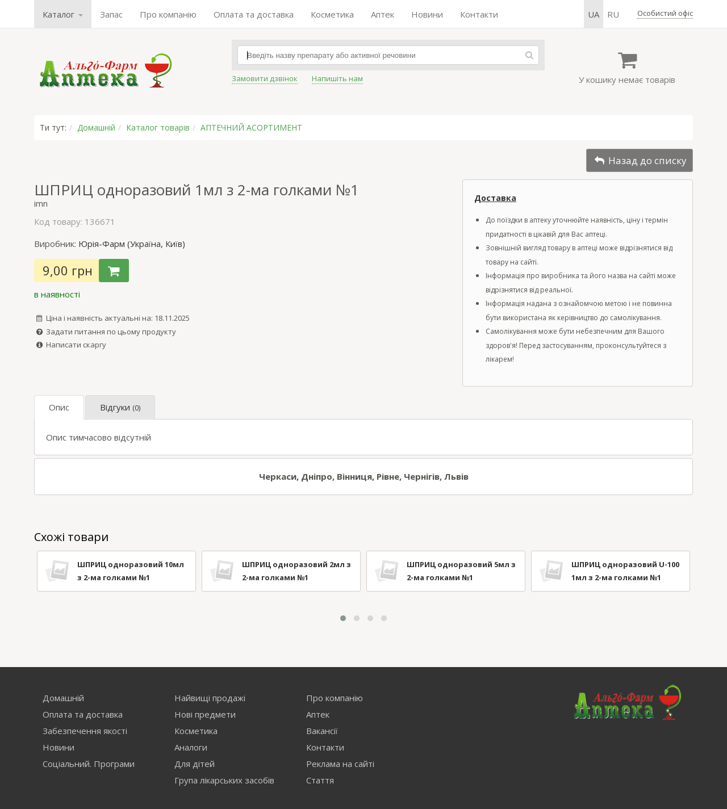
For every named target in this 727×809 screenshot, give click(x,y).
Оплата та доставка (254, 14)
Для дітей (194, 763)
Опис (59, 407)
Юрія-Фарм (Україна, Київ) (131, 243)
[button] (343, 618)
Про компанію (168, 14)
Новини (427, 14)
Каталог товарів (158, 127)
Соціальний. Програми (89, 763)
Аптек (382, 14)
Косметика (332, 14)
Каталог (63, 14)
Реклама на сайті (340, 763)
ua (593, 14)
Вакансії (322, 730)
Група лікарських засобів (224, 780)
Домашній (96, 127)
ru (613, 14)
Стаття (320, 780)
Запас (111, 14)
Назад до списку (639, 160)
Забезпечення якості (85, 730)
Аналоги (190, 747)
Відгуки (120, 407)
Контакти (479, 14)
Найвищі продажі (209, 697)
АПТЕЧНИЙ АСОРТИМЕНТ (251, 127)
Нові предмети (205, 714)
